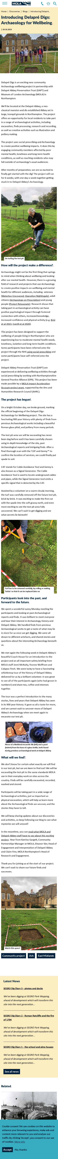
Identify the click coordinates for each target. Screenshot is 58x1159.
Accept (7, 1149)
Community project (13, 955)
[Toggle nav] (6, 3)
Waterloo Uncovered (13, 296)
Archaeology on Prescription (25, 300)
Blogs (25, 11)
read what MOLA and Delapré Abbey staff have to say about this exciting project (27, 836)
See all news (12, 1071)
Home (3, 11)
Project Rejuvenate (20, 304)
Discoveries (14, 11)
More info (20, 1142)
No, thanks (21, 1149)
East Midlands (46, 955)
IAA (31, 955)
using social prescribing (39, 352)
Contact (41, 3)
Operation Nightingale (36, 296)
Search (54, 3)
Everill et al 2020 (21, 324)
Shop (47, 3)
